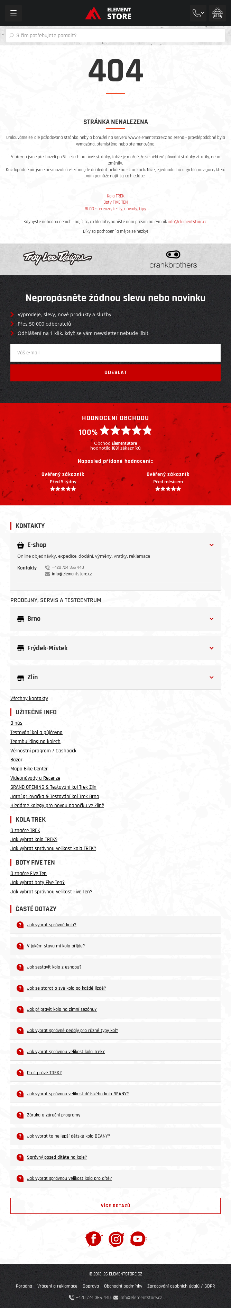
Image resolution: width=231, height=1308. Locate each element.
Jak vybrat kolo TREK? (33, 839)
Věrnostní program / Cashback (43, 751)
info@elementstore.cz (187, 221)
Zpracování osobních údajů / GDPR (181, 1286)
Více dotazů (115, 1206)
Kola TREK (115, 196)
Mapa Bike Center (29, 769)
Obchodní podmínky (123, 1286)
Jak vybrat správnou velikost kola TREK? (53, 848)
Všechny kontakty (29, 698)
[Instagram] (116, 1238)
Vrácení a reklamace (57, 1286)
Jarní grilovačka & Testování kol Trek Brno (54, 796)
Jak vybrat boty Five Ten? (37, 882)
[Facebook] (94, 1238)
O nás (16, 723)
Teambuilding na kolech (35, 741)
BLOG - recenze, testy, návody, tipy (115, 209)
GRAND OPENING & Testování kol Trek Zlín (53, 787)
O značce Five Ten (28, 873)
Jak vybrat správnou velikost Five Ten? (51, 892)
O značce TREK (25, 830)
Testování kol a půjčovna (36, 732)
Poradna (24, 1286)
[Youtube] (138, 1238)
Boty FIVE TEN (115, 202)
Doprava (91, 1286)
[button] (115, 545)
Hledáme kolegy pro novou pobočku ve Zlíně (57, 805)
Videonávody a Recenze (35, 778)
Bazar (16, 760)
